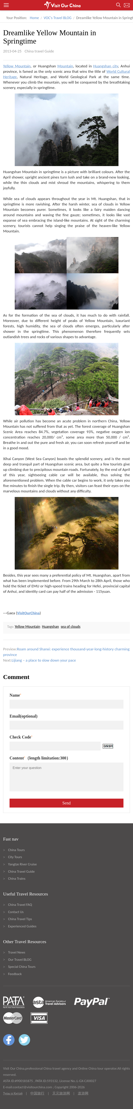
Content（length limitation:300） (40, 758)
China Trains (16, 878)
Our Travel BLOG (19, 959)
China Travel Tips (20, 919)
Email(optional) (23, 716)
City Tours (15, 857)
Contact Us (16, 912)
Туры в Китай (12, 1093)
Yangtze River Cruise (22, 864)
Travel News (16, 952)
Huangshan (50, 626)
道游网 (83, 1093)
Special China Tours (21, 966)
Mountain (65, 66)
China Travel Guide (21, 871)
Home (34, 18)
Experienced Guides (22, 926)
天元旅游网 (61, 1093)
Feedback (15, 974)
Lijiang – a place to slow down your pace (44, 660)
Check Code (21, 737)
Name (15, 695)
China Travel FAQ (20, 905)
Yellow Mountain (17, 66)
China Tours (16, 850)
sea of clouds (71, 626)
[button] (66, 5)
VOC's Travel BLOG (58, 18)
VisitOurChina (28, 613)
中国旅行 (37, 1093)
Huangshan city (105, 66)
